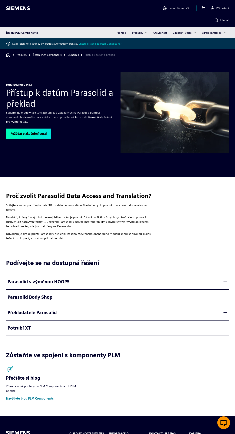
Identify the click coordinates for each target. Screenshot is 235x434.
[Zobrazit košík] (203, 8)
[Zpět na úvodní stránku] (8, 55)
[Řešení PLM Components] (47, 55)
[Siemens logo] (18, 8)
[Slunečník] (73, 55)
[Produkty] (22, 55)
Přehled (121, 32)
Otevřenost (160, 32)
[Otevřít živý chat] (223, 422)
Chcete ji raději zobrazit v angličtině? (100, 43)
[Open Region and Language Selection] (175, 8)
